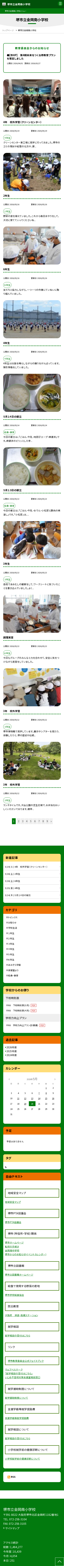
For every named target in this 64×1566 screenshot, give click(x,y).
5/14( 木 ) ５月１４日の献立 (18, 895)
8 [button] (43, 821)
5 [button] (31, 821)
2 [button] (18, 821)
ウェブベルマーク (14, 1369)
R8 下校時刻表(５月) (22, 1005)
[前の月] (9, 1078)
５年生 (11, 954)
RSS (13, 1476)
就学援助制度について (16, 1397)
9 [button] (47, 821)
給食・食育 (13, 975)
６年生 (11, 959)
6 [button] (35, 821)
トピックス (13, 917)
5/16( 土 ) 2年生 (12, 873)
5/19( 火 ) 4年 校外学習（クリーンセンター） (26, 866)
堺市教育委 (14, 1361)
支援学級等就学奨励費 (17, 1418)
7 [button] (39, 821)
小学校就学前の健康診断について (22, 1458)
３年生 (11, 943)
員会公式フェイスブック (32, 1361)
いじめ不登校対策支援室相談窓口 (22, 1377)
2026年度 (11, 1047)
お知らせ (12, 922)
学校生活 (12, 927)
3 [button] (22, 821)
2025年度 (11, 1051)
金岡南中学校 (12, 1250)
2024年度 (11, 1055)
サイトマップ (12, 1528)
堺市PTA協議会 (13, 1222)
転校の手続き (12, 1246)
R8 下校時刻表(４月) (22, 1010)
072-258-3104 (18, 1519)
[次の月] (54, 1078)
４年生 (11, 949)
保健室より (13, 970)
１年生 (11, 933)
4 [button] (26, 821)
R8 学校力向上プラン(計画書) (26, 1025)
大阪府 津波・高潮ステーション (21, 1315)
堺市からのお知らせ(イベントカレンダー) (25, 1254)
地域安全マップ (13, 1202)
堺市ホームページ (14, 1242)
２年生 (11, 938)
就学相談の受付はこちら (17, 1335)
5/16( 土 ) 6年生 (12, 881)
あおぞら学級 (14, 964)
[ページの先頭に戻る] (59, 1562)
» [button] (51, 821)
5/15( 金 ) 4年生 (12, 888)
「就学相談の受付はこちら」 (19, 1373)
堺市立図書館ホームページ (19, 1274)
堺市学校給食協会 (14, 1295)
